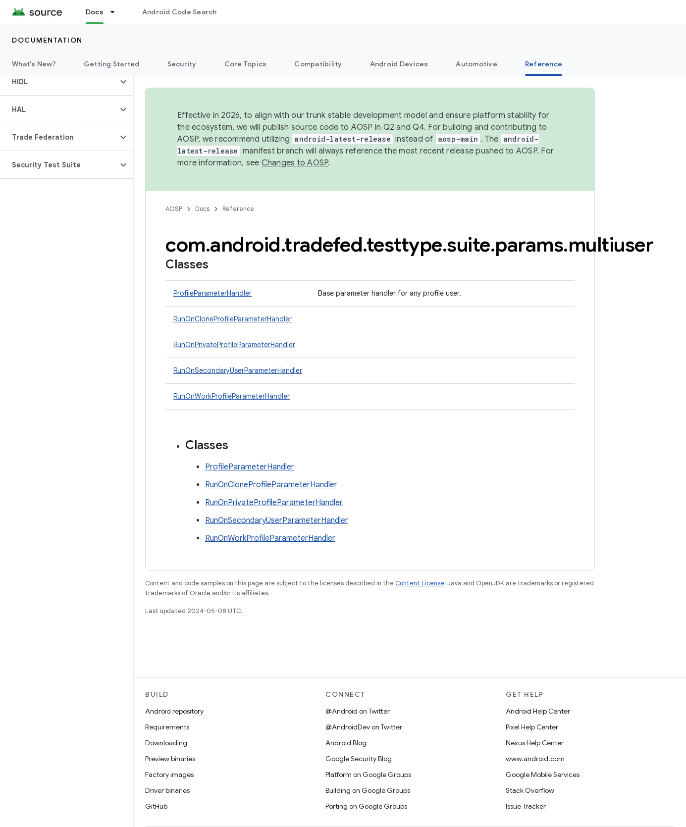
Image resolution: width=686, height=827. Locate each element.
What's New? (34, 63)
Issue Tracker (526, 806)
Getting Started (112, 63)
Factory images (169, 774)
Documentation (47, 40)
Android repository (174, 711)
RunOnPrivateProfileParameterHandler (234, 344)
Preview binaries (170, 758)
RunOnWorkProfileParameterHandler (231, 396)
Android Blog (346, 742)
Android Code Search (179, 11)
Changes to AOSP (295, 163)
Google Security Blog (358, 758)
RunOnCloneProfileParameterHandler (232, 318)
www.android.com (535, 758)
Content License (419, 583)
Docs (202, 209)
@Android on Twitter (357, 711)
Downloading (166, 742)
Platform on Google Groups (368, 774)
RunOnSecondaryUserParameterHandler (237, 370)
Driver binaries (167, 790)
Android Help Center (538, 711)
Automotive (476, 63)
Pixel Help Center (532, 727)
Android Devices (399, 63)
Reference (238, 209)
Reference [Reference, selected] (543, 63)
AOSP (173, 209)
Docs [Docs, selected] (95, 11)
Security (182, 63)
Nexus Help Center (535, 742)
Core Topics (245, 63)
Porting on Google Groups (366, 806)
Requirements (167, 727)
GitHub (156, 806)
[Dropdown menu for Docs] (117, 12)
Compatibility (318, 63)
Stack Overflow (530, 790)
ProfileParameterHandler (212, 293)
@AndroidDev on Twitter (363, 727)
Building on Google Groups (367, 790)
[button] (58, 82)
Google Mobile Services (543, 774)
